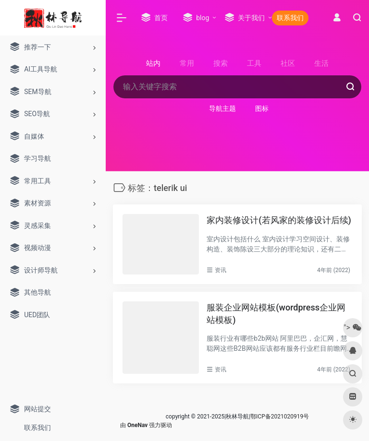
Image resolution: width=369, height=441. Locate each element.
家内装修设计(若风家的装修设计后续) (279, 220)
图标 (262, 108)
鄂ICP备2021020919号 (279, 416)
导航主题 (222, 108)
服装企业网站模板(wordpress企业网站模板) (276, 313)
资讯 (220, 270)
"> (352, 327)
